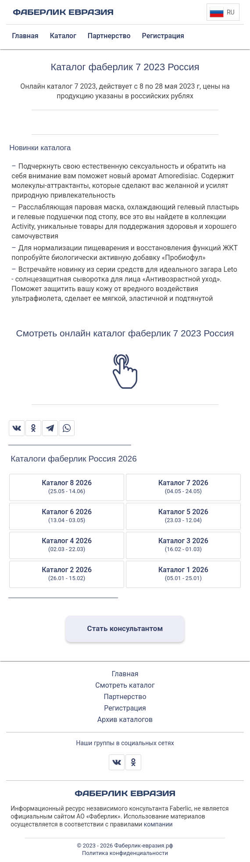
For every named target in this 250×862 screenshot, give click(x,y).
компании (158, 824)
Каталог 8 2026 (66, 487)
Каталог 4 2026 (66, 545)
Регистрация (125, 708)
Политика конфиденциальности (125, 853)
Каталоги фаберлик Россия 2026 (73, 458)
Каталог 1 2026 (183, 574)
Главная (125, 674)
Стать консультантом (125, 628)
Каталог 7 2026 (183, 487)
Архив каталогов (125, 719)
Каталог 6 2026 (66, 516)
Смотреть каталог (124, 685)
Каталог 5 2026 (183, 516)
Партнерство (125, 696)
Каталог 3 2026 (183, 545)
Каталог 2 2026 (66, 574)
